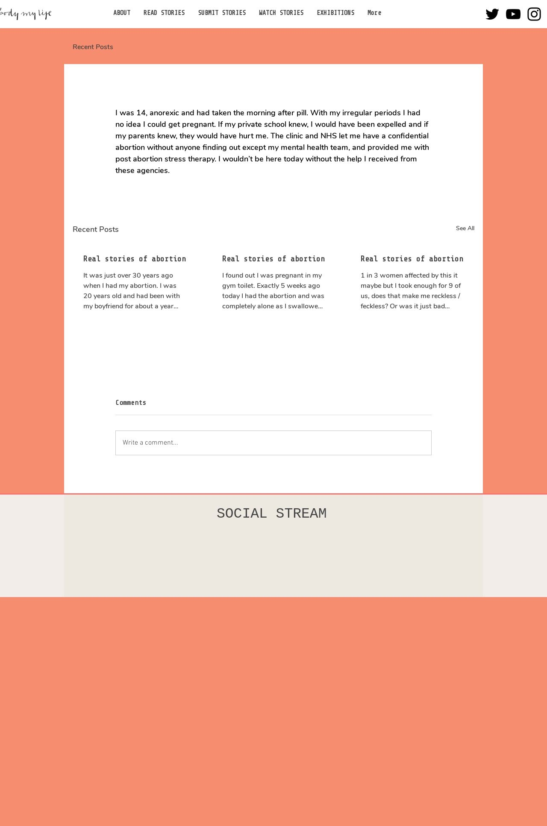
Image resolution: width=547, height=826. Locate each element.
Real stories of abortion (134, 259)
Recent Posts (93, 47)
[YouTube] (513, 14)
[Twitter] (492, 14)
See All (465, 228)
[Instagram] (534, 14)
